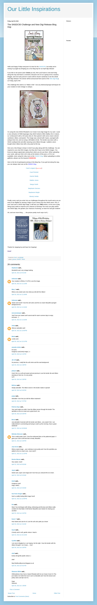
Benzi (13, 419)
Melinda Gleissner (17, 434)
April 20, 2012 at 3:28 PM (19, 379)
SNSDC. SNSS (21, 259)
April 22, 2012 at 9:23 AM (19, 475)
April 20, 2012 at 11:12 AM (19, 283)
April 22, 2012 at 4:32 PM (19, 513)
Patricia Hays (16, 407)
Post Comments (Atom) (22, 596)
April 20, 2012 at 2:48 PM (19, 365)
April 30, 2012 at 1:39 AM (19, 585)
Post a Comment (14, 589)
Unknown (15, 278)
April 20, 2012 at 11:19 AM (19, 294)
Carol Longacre (31, 168)
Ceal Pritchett (34, 172)
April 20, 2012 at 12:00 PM (19, 330)
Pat (13, 504)
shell (13, 553)
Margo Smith (34, 184)
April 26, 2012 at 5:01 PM (19, 565)
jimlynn (14, 371)
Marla (13, 336)
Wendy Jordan (34, 196)
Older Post (57, 593)
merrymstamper (17, 313)
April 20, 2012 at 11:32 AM (19, 319)
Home (34, 593)
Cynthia (14, 540)
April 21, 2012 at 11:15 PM (19, 453)
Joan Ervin (15, 446)
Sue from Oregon (17, 493)
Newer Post (11, 593)
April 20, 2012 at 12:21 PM (19, 341)
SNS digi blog (54, 78)
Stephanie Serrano (34, 188)
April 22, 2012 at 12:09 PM (19, 498)
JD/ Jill (14, 360)
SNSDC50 (42, 66)
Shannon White (16, 571)
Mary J (14, 289)
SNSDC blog (39, 156)
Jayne (13, 470)
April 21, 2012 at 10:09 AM (19, 428)
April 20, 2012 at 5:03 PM (19, 390)
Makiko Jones (34, 180)
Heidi (13, 481)
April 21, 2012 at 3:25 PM (19, 441)
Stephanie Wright (34, 192)
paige (13, 396)
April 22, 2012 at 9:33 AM (19, 488)
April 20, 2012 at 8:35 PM (19, 413)
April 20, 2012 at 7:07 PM (19, 401)
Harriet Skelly (34, 176)
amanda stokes (16, 347)
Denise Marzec (16, 459)
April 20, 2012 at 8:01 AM (19, 273)
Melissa (14, 385)
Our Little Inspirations (33, 9)
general (14, 259)
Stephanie (15, 268)
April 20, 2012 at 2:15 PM (19, 354)
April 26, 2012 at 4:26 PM (19, 547)
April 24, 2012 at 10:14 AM (19, 535)
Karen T (14, 519)
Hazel (13, 530)
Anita (13, 325)
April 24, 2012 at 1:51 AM (19, 524)
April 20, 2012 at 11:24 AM (19, 307)
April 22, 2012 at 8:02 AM (19, 464)
